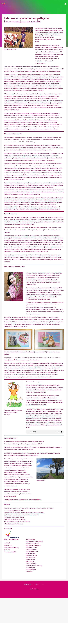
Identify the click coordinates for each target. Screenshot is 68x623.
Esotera (33, 608)
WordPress (40, 608)
